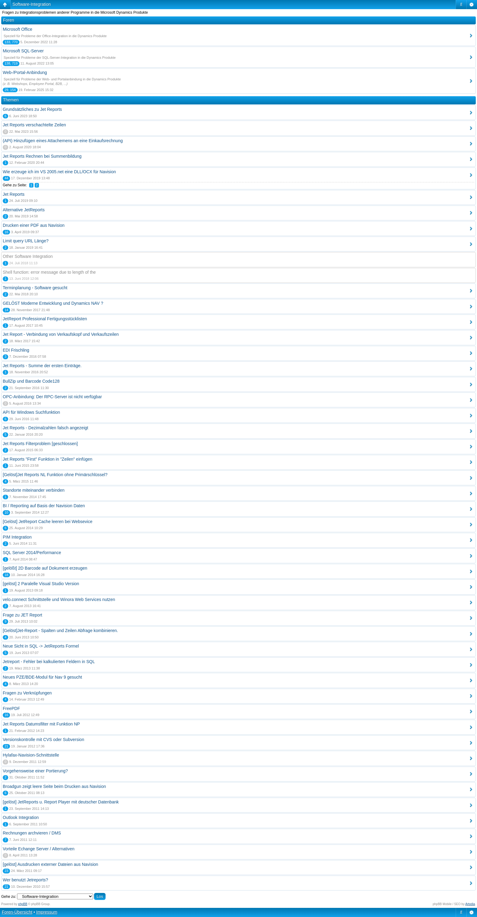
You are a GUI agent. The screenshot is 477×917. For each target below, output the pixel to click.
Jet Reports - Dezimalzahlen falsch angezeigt (45, 427)
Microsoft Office (17, 29)
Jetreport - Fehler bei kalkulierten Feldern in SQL (49, 661)
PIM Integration (17, 537)
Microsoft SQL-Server (23, 50)
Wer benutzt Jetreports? (25, 879)
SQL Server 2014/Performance (32, 552)
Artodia (470, 904)
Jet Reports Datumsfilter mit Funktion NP (41, 724)
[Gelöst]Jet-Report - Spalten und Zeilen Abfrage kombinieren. (60, 630)
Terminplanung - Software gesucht (35, 287)
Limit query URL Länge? (25, 240)
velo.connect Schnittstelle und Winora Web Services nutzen (59, 599)
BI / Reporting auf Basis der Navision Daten (44, 505)
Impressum (46, 912)
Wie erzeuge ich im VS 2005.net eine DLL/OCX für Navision (59, 171)
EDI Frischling (16, 350)
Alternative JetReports (24, 209)
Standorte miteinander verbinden (33, 490)
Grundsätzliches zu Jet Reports (32, 109)
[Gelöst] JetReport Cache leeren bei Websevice (47, 521)
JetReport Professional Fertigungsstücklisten (45, 318)
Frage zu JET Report (22, 615)
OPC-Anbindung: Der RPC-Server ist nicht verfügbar (52, 396)
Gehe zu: (8, 896)
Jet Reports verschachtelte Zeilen (34, 124)
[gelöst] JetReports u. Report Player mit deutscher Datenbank (61, 801)
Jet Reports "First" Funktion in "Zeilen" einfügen (47, 459)
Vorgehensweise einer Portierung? (35, 770)
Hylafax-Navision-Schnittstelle (31, 755)
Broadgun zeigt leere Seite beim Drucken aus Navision (54, 786)
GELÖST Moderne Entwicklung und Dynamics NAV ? (53, 303)
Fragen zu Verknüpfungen (27, 692)
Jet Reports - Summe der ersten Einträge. (42, 365)
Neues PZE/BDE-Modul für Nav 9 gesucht (42, 677)
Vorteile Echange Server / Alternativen (39, 848)
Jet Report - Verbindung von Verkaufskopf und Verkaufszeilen (61, 334)
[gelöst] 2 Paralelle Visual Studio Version (41, 583)
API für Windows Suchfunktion (31, 412)
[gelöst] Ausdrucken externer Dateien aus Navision (50, 864)
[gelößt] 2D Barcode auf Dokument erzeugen (45, 568)
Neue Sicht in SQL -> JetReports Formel (41, 646)
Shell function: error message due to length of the (49, 272)
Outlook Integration (21, 817)
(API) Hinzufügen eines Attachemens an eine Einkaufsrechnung (63, 140)
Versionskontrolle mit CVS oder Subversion (43, 739)
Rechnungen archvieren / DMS (32, 833)
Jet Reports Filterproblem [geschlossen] (40, 443)
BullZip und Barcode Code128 (31, 381)
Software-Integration (31, 4)
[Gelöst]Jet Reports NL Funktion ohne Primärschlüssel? (55, 474)
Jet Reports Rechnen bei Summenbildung (42, 156)
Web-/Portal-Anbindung (25, 72)
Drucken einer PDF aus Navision (33, 225)
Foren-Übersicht (17, 912)
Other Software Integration (28, 256)
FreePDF (11, 708)
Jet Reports (14, 194)
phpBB (22, 904)
